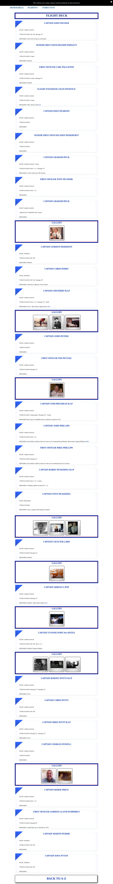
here (39, 105)
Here (49, 306)
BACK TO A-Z (56, 878)
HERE (87, 441)
